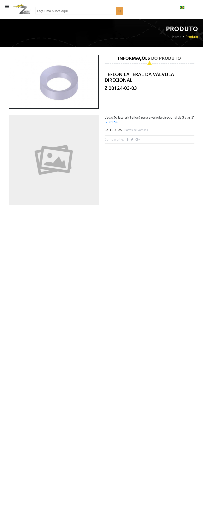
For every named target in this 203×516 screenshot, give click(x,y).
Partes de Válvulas (136, 130)
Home (176, 37)
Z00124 (111, 122)
